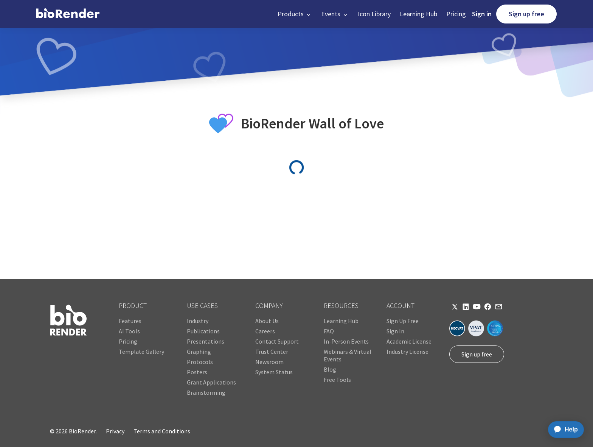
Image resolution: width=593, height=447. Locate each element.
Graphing (199, 351)
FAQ (329, 331)
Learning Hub (418, 13)
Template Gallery (141, 351)
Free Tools (337, 379)
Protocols (200, 362)
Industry (197, 321)
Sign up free (526, 13)
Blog (330, 369)
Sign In (395, 331)
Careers (265, 331)
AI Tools (129, 331)
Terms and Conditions (162, 431)
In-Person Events (346, 341)
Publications (203, 331)
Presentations (205, 341)
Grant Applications (211, 382)
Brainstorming (206, 392)
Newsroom (269, 362)
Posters (197, 372)
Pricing (456, 13)
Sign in (482, 13)
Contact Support (277, 341)
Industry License (407, 351)
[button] (295, 14)
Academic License (409, 341)
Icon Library (374, 13)
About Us (267, 321)
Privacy (115, 431)
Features (130, 321)
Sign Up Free (403, 321)
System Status (274, 372)
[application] (563, 429)
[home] (67, 14)
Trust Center (271, 351)
